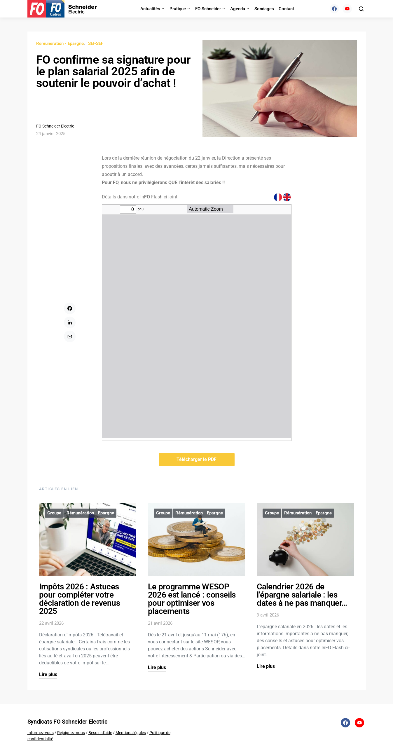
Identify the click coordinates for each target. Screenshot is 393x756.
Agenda (237, 8)
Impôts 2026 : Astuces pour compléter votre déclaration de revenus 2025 (79, 599)
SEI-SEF (95, 43)
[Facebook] (334, 8)
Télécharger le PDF (196, 459)
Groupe (54, 513)
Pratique (178, 8)
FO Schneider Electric (55, 126)
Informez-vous (40, 732)
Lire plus (48, 674)
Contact (286, 8)
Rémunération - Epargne (60, 43)
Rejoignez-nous (71, 732)
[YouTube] (347, 8)
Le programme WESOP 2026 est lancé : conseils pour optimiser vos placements (192, 599)
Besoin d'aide (100, 732)
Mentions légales (131, 732)
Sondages (264, 8)
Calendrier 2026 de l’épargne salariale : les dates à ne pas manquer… (302, 595)
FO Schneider (208, 8)
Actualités (150, 8)
